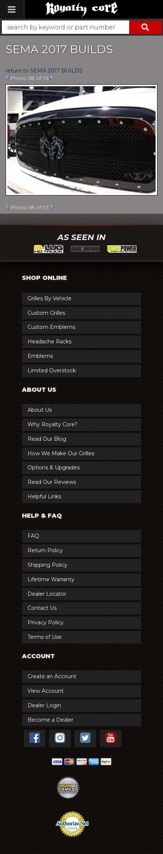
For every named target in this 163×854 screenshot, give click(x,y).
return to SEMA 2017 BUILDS (44, 70)
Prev (7, 77)
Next (52, 77)
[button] (81, 27)
